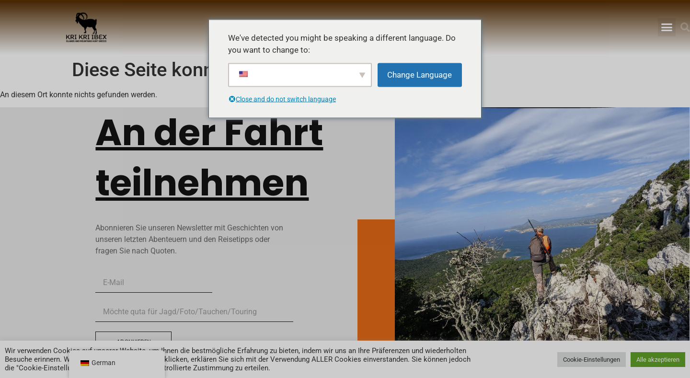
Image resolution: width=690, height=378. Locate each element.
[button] (667, 27)
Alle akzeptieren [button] (657, 359)
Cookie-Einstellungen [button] (591, 359)
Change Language (419, 74)
